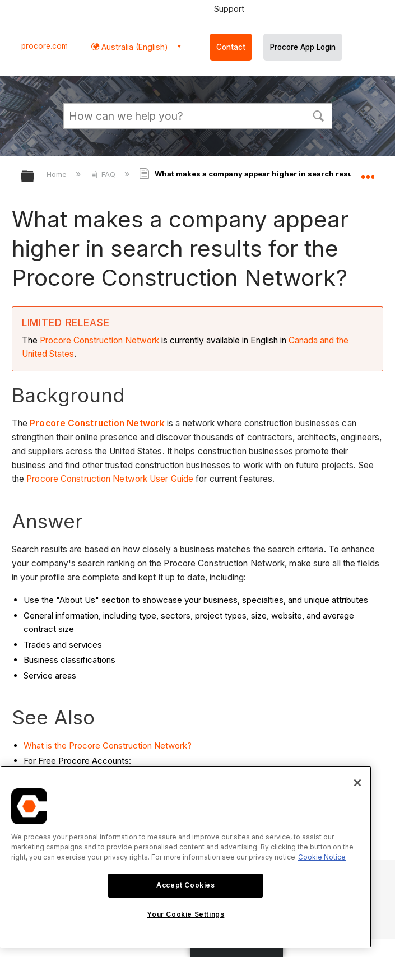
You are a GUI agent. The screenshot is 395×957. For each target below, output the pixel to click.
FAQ (104, 174)
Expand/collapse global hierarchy (34, 177)
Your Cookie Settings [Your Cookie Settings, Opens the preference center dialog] (185, 914)
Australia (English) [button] (133, 47)
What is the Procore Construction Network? (108, 745)
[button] (318, 114)
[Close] (357, 782)
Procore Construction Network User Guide (109, 478)
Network (142, 340)
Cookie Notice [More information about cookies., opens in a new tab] (322, 857)
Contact (230, 47)
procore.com (44, 45)
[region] (185, 857)
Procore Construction (82, 340)
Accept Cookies (185, 885)
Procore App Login (303, 47)
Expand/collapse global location (367, 172)
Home (58, 174)
